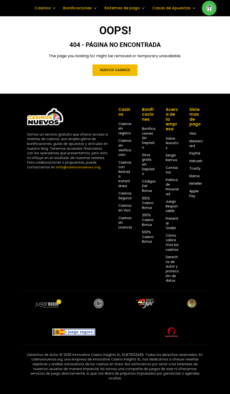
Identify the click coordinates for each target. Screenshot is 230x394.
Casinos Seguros (125, 195)
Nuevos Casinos (115, 70)
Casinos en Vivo (124, 208)
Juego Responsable (172, 206)
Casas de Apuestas (169, 8)
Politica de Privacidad (172, 186)
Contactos (172, 170)
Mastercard (196, 143)
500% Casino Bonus (147, 237)
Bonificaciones (77, 8)
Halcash (196, 161)
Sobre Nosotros (172, 143)
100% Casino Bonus (147, 203)
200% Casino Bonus (147, 220)
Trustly (195, 168)
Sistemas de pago (120, 8)
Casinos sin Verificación (124, 147)
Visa (192, 133)
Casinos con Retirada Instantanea (124, 174)
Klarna (194, 176)
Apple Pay (194, 193)
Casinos (42, 8)
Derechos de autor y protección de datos (172, 269)
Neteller (195, 183)
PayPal (194, 153)
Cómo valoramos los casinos (172, 242)
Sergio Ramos (171, 157)
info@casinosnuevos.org (77, 167)
